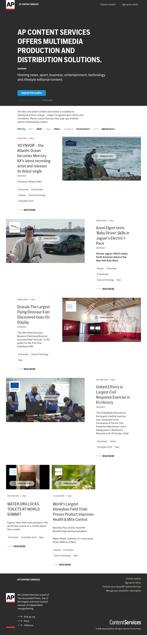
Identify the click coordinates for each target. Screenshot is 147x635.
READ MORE (29, 209)
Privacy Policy (135, 628)
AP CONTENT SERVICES (28, 579)
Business (100, 268)
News (119, 280)
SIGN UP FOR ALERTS (31, 93)
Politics (113, 441)
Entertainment (37, 189)
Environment (47, 100)
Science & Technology (37, 195)
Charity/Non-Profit (25, 201)
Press (26, 621)
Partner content (108, 4)
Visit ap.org (29, 616)
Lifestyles (22, 195)
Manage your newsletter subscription (123, 590)
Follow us (28, 625)
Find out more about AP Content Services (122, 586)
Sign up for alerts (130, 4)
